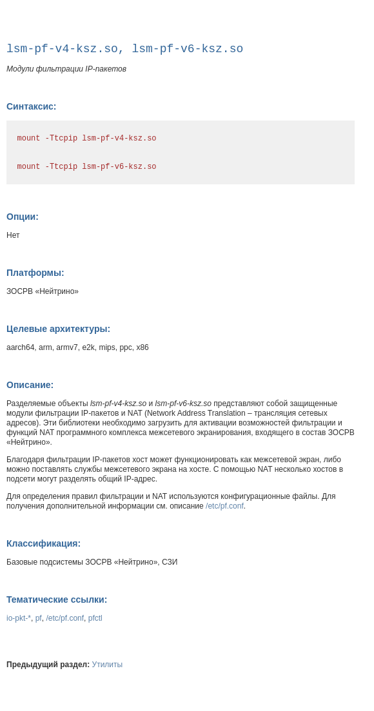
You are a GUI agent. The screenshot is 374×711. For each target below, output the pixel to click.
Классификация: (43, 543)
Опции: (22, 216)
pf (38, 618)
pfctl (95, 618)
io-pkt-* (18, 618)
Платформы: (35, 273)
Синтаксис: (31, 106)
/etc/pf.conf (225, 506)
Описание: (30, 385)
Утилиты (107, 664)
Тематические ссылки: (56, 599)
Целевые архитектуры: (58, 329)
